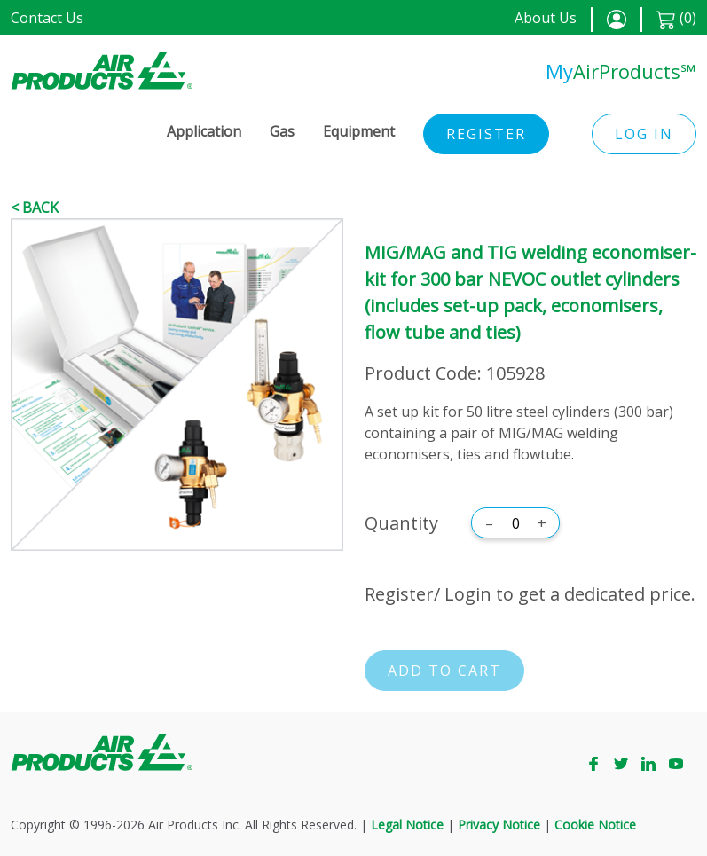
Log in (644, 134)
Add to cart (444, 670)
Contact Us (47, 17)
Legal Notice (407, 824)
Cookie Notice (595, 824)
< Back (35, 207)
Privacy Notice (499, 824)
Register (486, 134)
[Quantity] (515, 523)
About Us (546, 17)
